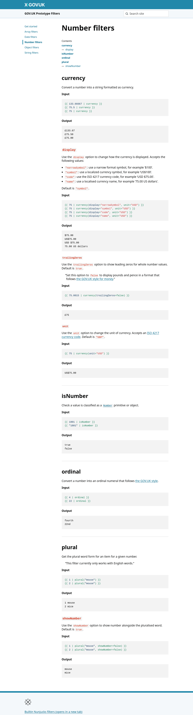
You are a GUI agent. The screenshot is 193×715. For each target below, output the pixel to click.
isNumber (68, 53)
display (69, 49)
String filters (31, 52)
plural (65, 62)
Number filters (33, 42)
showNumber (73, 66)
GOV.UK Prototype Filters (42, 13)
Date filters (31, 37)
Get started (31, 26)
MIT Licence (59, 705)
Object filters (32, 47)
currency (67, 45)
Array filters (31, 31)
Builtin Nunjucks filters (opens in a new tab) (53, 699)
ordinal (66, 57)
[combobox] (146, 14)
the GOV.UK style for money (94, 273)
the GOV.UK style (146, 472)
